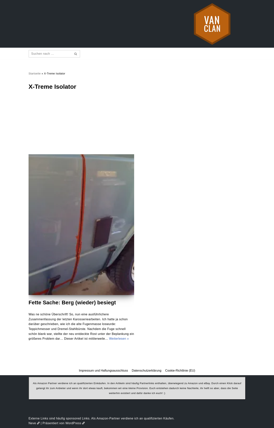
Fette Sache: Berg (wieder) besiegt (72, 302)
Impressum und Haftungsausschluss (103, 370)
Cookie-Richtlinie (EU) (180, 370)
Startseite (35, 73)
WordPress (75, 423)
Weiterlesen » (119, 338)
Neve (34, 423)
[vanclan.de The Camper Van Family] (212, 23)
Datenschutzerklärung (146, 370)
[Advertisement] (137, 125)
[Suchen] (50, 54)
